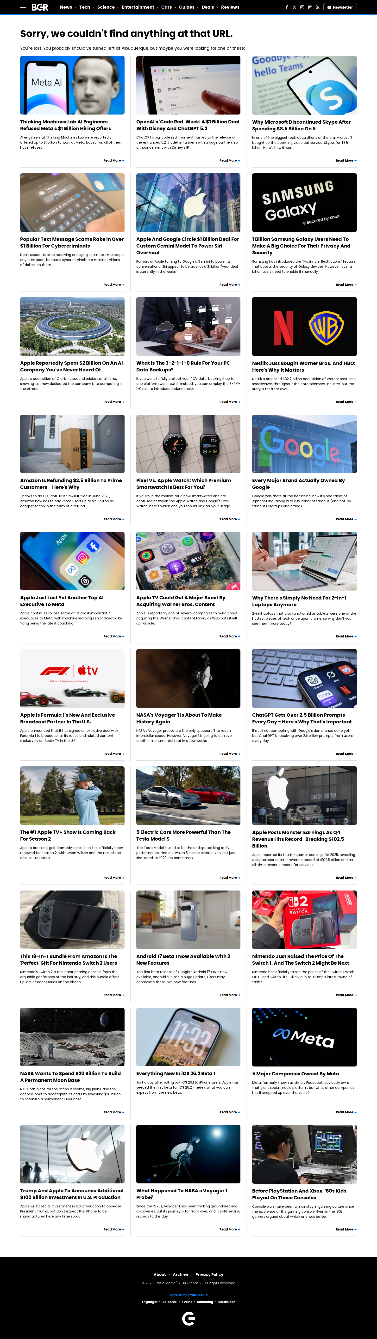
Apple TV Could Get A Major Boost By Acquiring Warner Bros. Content (181, 600)
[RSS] (318, 7)
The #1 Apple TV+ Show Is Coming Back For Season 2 (68, 835)
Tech (84, 7)
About (160, 1274)
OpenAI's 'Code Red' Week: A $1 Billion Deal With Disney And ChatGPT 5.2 (187, 125)
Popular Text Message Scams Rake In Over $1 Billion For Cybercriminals (72, 242)
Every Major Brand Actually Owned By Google (298, 483)
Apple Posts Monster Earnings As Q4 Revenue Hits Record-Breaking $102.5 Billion (298, 839)
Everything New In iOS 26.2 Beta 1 (175, 1073)
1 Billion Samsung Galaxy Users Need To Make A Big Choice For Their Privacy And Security (301, 246)
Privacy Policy (209, 1274)
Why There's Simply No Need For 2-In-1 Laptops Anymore (299, 601)
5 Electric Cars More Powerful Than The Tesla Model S (183, 835)
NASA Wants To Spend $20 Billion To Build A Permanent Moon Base (70, 1076)
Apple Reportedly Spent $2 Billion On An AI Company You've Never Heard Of (71, 366)
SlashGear (226, 1302)
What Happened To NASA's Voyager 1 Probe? (181, 1194)
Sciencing (205, 1302)
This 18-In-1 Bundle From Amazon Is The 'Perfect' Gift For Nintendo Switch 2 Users (68, 959)
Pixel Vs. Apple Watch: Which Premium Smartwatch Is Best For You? (183, 483)
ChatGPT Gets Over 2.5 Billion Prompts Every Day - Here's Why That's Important (302, 718)
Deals (208, 7)
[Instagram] (302, 7)
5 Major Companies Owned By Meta (295, 1074)
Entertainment (138, 7)
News (66, 7)
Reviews (230, 7)
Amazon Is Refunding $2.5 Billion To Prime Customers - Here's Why (71, 483)
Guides (187, 7)
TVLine (187, 1302)
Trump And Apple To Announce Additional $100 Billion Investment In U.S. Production (72, 1194)
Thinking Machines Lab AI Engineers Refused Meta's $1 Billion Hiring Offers (65, 125)
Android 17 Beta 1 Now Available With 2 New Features (183, 959)
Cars (166, 7)
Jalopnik (170, 1302)
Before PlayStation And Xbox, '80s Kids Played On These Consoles (299, 1194)
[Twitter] (294, 7)
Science (106, 7)
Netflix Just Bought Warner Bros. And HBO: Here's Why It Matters (304, 366)
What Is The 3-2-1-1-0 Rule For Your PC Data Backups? (183, 366)
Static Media (165, 1283)
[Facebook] (287, 7)
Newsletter (340, 7)
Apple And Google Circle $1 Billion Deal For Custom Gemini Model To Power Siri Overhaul (187, 246)
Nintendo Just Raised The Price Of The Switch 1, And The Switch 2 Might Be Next (300, 959)
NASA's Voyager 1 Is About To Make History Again (179, 718)
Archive (180, 1274)
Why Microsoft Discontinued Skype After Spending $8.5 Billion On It (301, 125)
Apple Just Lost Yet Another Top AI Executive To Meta (62, 600)
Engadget (149, 1302)
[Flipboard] (310, 7)
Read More (112, 160)
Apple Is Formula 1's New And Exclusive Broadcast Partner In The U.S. (67, 718)
